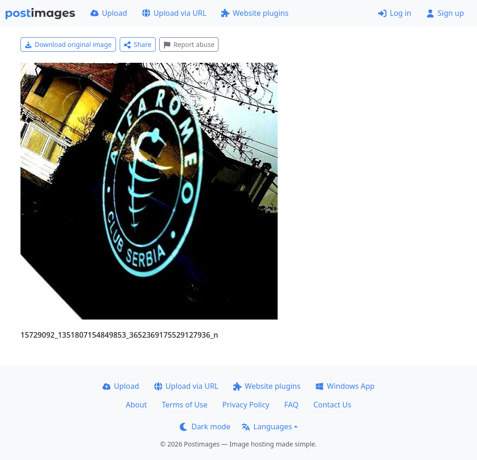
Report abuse (189, 44)
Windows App (345, 386)
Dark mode (205, 426)
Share (137, 44)
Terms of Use (184, 405)
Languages (267, 426)
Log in (394, 13)
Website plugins (254, 13)
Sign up (445, 13)
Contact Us (332, 405)
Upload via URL (174, 13)
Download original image (68, 44)
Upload (108, 13)
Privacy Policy (245, 405)
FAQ (291, 405)
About (136, 405)
